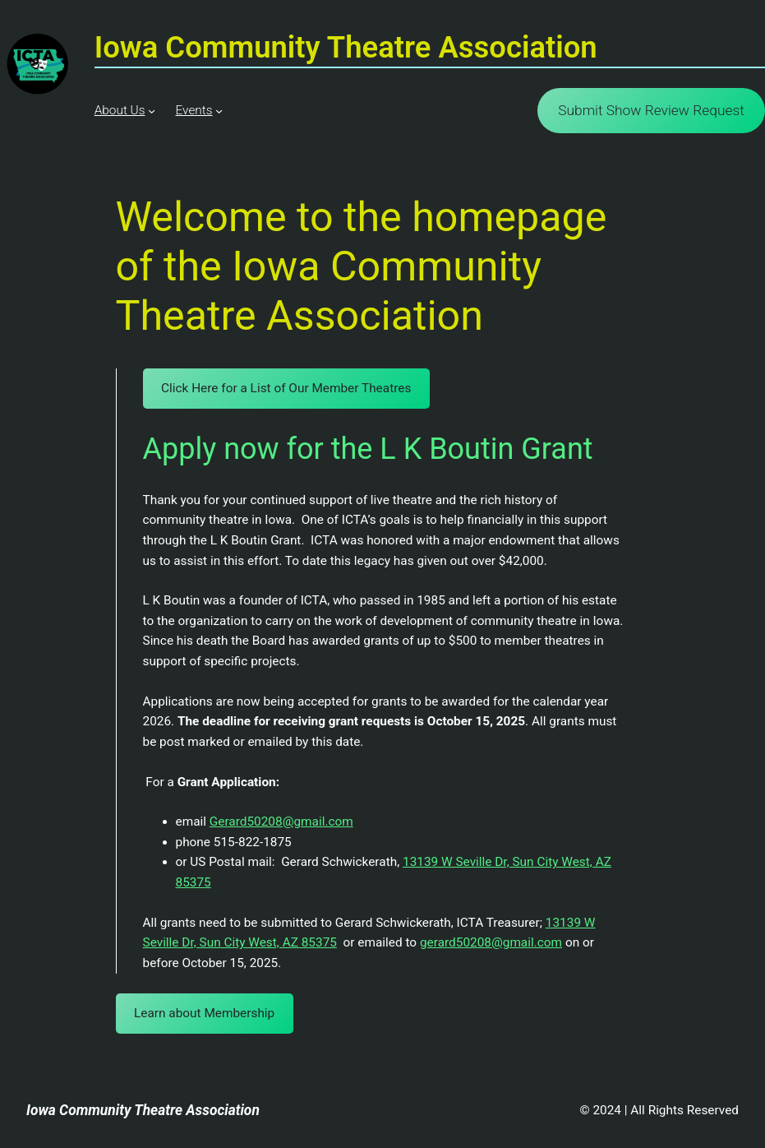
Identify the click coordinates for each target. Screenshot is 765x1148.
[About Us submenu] (151, 110)
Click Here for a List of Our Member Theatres (286, 388)
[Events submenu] (219, 110)
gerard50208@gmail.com (491, 942)
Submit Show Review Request (651, 110)
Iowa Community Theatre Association (143, 1110)
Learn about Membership (204, 1013)
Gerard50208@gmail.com (281, 821)
